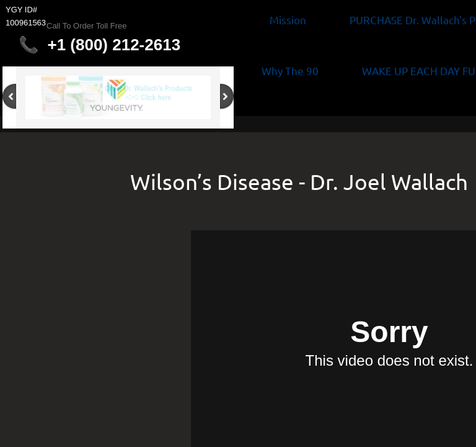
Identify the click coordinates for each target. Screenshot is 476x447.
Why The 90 (290, 70)
